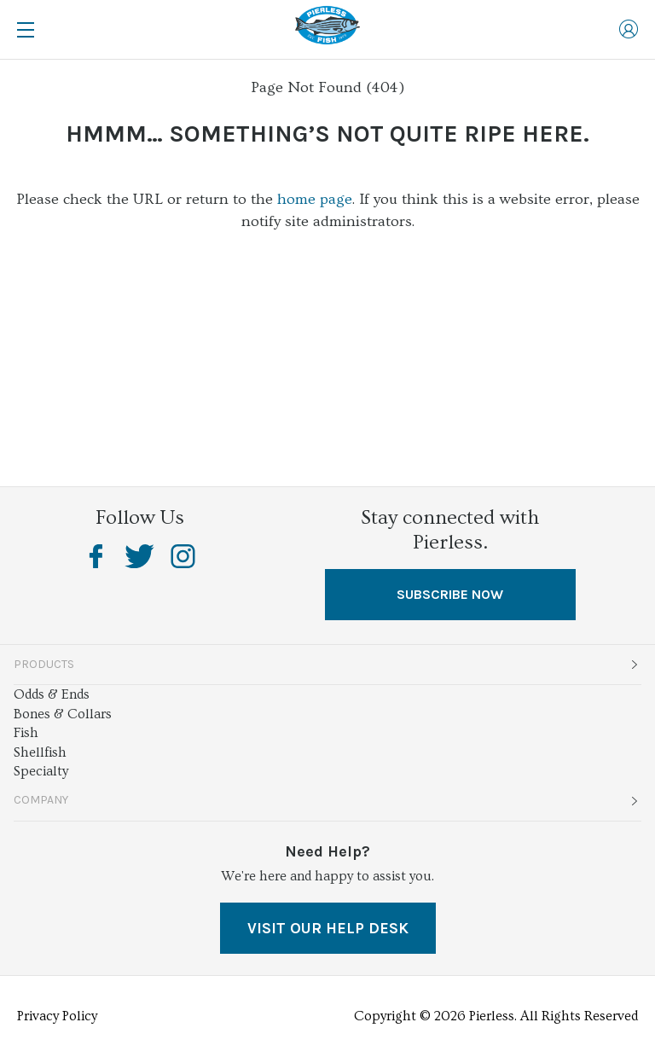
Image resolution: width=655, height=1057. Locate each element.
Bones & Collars (63, 714)
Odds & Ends (52, 694)
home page (314, 199)
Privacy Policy (57, 1016)
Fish (26, 732)
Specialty (41, 771)
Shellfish (40, 752)
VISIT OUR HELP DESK (328, 928)
